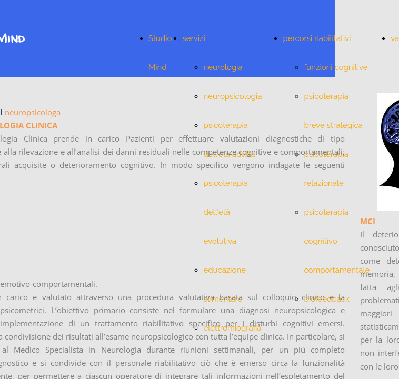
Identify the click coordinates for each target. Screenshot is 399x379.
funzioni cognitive (335, 67)
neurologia (222, 67)
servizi (193, 38)
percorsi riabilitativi (317, 38)
